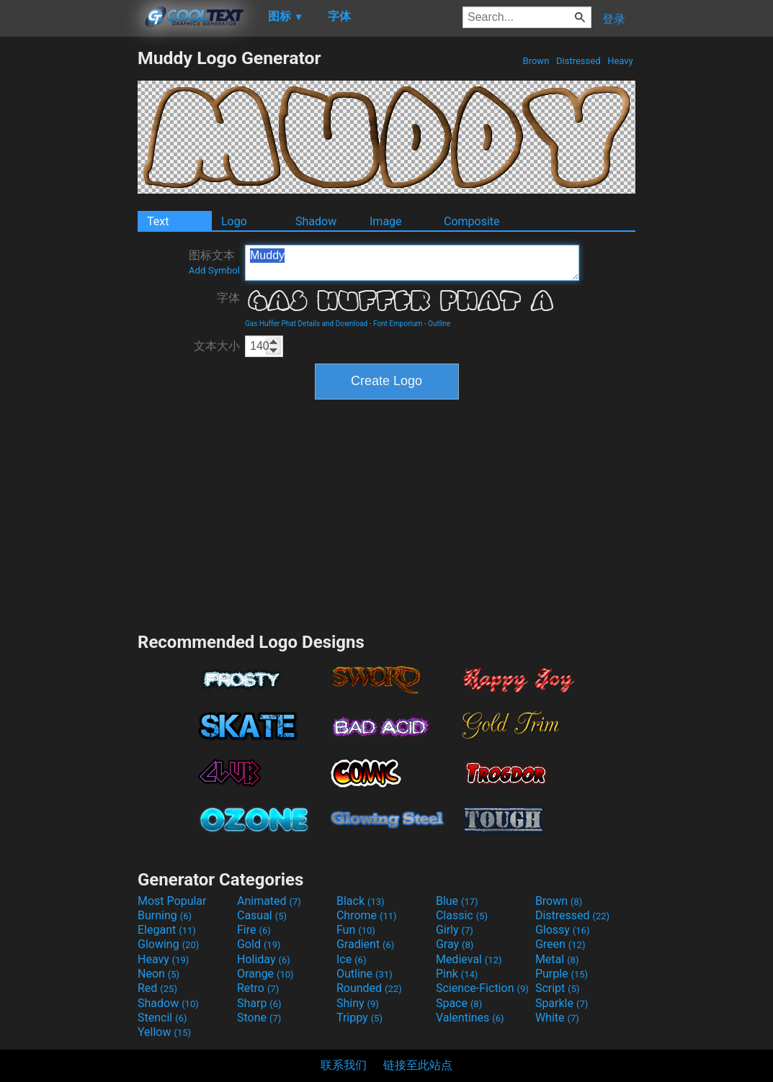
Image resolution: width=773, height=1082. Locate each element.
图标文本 (214, 262)
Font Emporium (397, 324)
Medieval (469, 959)
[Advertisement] (68, 263)
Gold (259, 944)
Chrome (366, 915)
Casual (262, 915)
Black (360, 901)
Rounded (369, 988)
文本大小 (217, 346)
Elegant (167, 930)
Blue (457, 901)
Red (157, 988)
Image (386, 221)
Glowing (168, 944)
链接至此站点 (417, 1065)
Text (158, 221)
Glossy (562, 930)
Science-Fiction (482, 988)
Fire (254, 930)
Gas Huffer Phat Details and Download (306, 324)
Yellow (164, 1032)
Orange (265, 973)
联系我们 (344, 1065)
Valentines (470, 1017)
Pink (457, 973)
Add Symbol (214, 270)
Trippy (359, 1017)
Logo (234, 221)
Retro (258, 988)
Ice (351, 959)
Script (557, 988)
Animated (269, 901)
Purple (561, 973)
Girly (454, 930)
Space (459, 1003)
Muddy (412, 263)
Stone (259, 1017)
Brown (535, 60)
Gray (454, 944)
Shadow (315, 221)
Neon (158, 973)
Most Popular (172, 901)
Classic (462, 915)
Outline (439, 324)
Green (560, 944)
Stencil (162, 1017)
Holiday (263, 959)
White (557, 1017)
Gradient (365, 944)
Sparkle (561, 1003)
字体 (228, 298)
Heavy (620, 60)
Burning (165, 915)
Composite (472, 221)
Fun (355, 930)
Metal (557, 959)
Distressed (578, 60)
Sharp (259, 1003)
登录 (613, 19)
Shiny (357, 1003)
